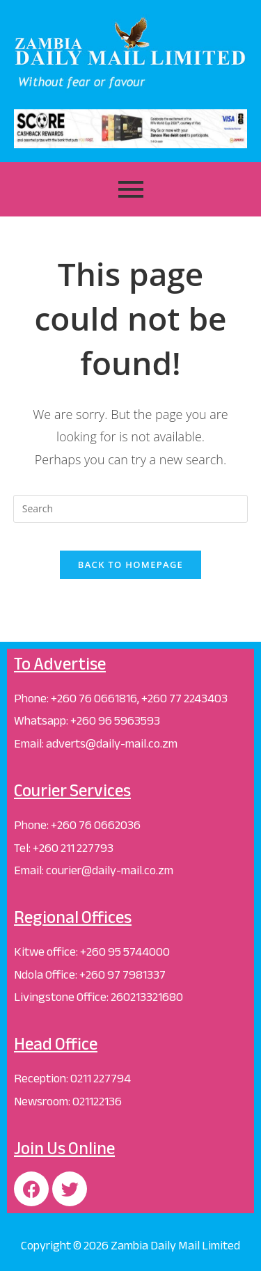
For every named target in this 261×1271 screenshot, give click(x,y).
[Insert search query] (130, 509)
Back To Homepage (130, 564)
